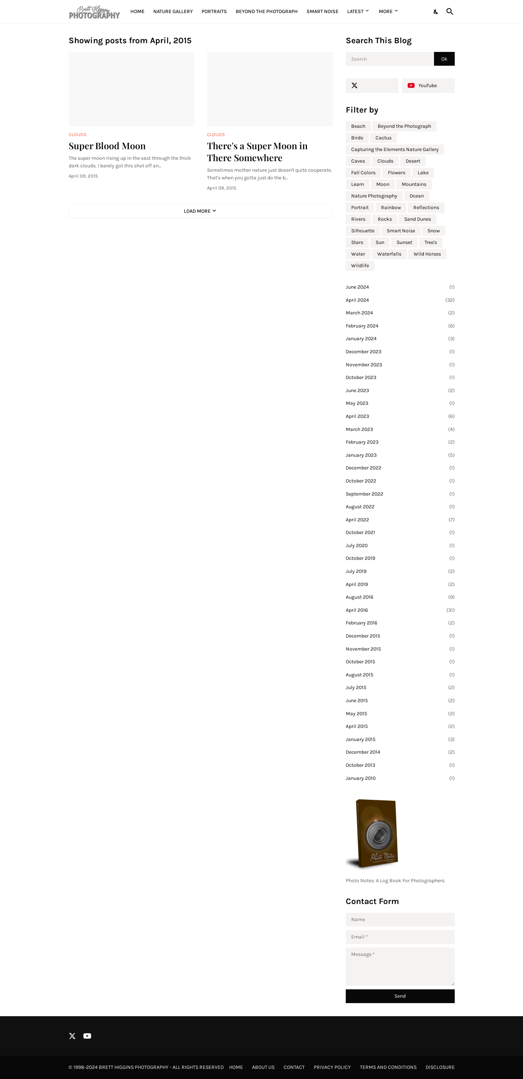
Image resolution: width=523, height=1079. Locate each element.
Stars (357, 242)
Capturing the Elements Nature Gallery (395, 149)
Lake (423, 173)
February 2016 (400, 623)
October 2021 (400, 532)
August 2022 (400, 506)
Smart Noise (322, 11)
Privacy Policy (332, 1067)
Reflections (426, 207)
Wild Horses (427, 254)
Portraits (214, 11)
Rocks (385, 219)
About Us (263, 1067)
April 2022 (400, 520)
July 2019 (400, 571)
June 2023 (400, 390)
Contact (294, 1067)
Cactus (384, 138)
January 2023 (400, 455)
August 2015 (400, 675)
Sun (380, 242)
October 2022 (400, 481)
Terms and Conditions (388, 1067)
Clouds (385, 161)
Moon (382, 184)
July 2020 (400, 545)
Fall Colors (363, 173)
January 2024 (400, 338)
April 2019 (400, 584)
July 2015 (400, 687)
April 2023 (400, 416)
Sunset (404, 242)
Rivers (358, 219)
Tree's (431, 242)
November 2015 (400, 649)
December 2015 (400, 636)
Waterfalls (389, 254)
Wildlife (360, 265)
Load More (197, 211)
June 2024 (400, 287)
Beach (358, 126)
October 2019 (400, 558)
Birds (357, 138)
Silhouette (362, 231)
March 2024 (400, 313)
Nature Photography (374, 196)
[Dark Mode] (436, 11)
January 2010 (400, 778)
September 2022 (400, 494)
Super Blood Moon (107, 145)
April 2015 (400, 726)
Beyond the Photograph (267, 11)
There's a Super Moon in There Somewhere (257, 151)
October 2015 (400, 661)
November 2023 (400, 365)
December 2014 (400, 752)
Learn (357, 184)
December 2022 (400, 468)
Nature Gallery (173, 11)
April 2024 (400, 300)
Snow (433, 231)
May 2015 (400, 713)
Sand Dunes (417, 219)
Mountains (414, 184)
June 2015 (400, 700)
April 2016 (400, 610)
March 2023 (400, 429)
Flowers (396, 173)
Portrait (360, 207)
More (386, 11)
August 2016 (400, 597)
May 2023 (400, 403)
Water (358, 254)
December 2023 (400, 351)
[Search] (448, 11)
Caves (358, 161)
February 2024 (400, 326)
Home (137, 11)
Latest (355, 11)
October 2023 (400, 377)
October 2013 (400, 765)
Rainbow (391, 207)
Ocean (417, 196)
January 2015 (400, 739)
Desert (413, 161)
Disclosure (440, 1067)
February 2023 (400, 442)
